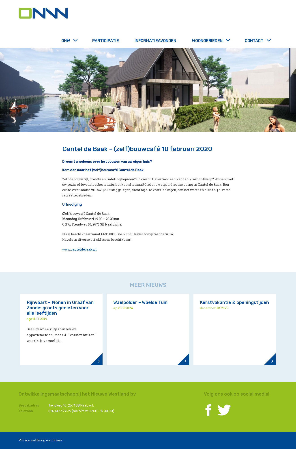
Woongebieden (210, 40)
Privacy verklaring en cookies (40, 440)
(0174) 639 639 (59, 411)
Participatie (105, 40)
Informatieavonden (155, 40)
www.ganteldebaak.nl (79, 249)
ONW (69, 40)
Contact (257, 40)
